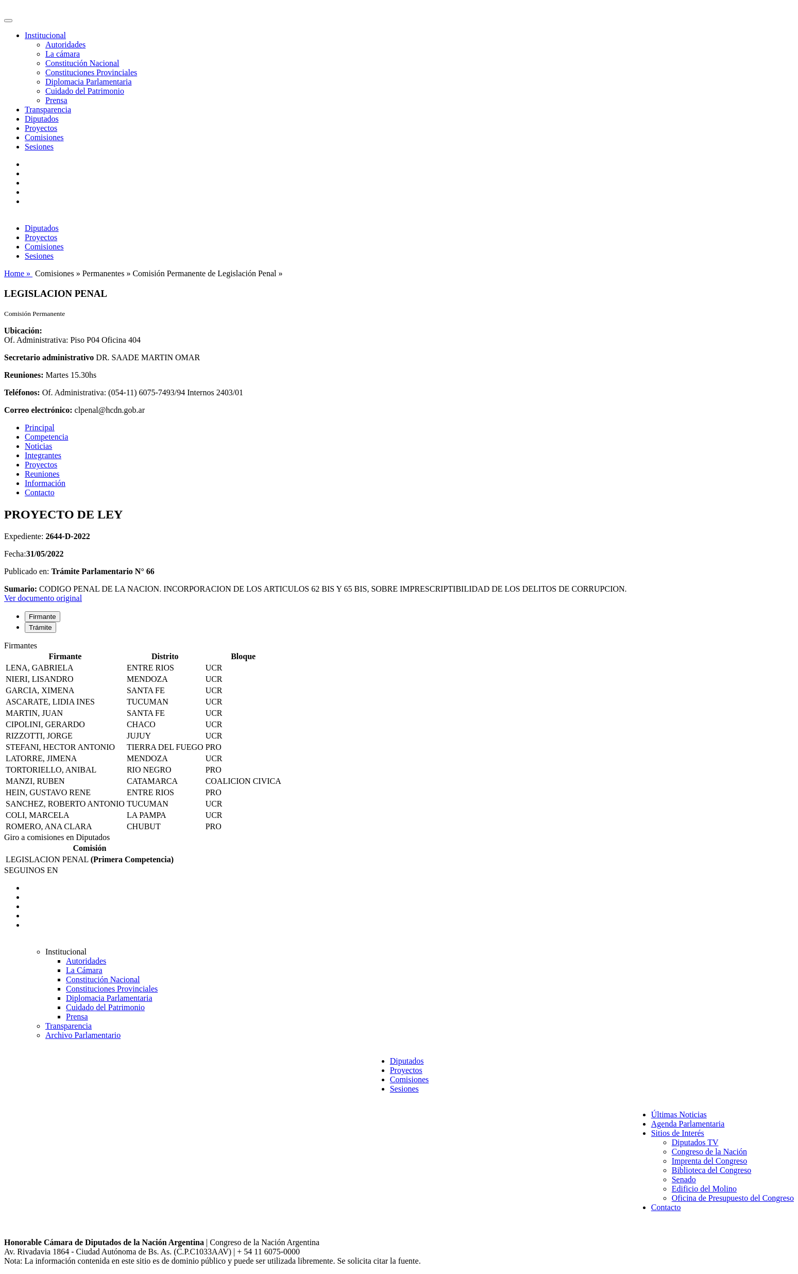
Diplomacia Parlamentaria (88, 81)
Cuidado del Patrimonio (84, 91)
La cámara (62, 53)
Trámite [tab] (40, 627)
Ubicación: (23, 330)
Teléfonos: (22, 392)
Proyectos (41, 128)
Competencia (46, 436)
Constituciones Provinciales (91, 72)
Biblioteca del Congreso (712, 1170)
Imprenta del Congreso (710, 1160)
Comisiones (44, 137)
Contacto (40, 492)
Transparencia (48, 109)
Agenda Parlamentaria (688, 1123)
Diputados (42, 118)
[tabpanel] (399, 737)
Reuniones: (23, 375)
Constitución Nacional (82, 63)
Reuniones (42, 474)
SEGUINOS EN (31, 870)
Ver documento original (43, 598)
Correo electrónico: (38, 410)
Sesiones (39, 146)
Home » (18, 273)
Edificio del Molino (704, 1188)
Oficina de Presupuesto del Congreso (733, 1198)
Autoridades (65, 44)
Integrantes (43, 455)
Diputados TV (695, 1142)
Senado (684, 1179)
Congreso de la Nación (709, 1151)
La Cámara (84, 970)
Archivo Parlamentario (83, 1035)
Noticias (38, 446)
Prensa (56, 100)
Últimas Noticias (679, 1114)
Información (45, 483)
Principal (40, 427)
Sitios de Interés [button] (677, 1133)
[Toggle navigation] (8, 20)
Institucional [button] (45, 35)
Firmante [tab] (42, 617)
